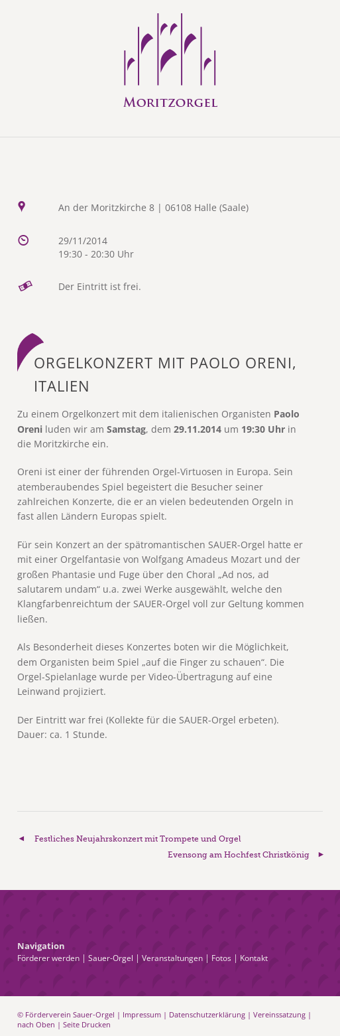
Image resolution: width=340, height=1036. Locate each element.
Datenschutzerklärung (207, 1014)
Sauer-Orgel (110, 958)
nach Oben (36, 1024)
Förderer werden (48, 958)
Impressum (142, 1014)
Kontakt (254, 958)
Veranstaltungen (172, 958)
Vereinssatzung (279, 1014)
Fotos (221, 958)
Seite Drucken (87, 1024)
